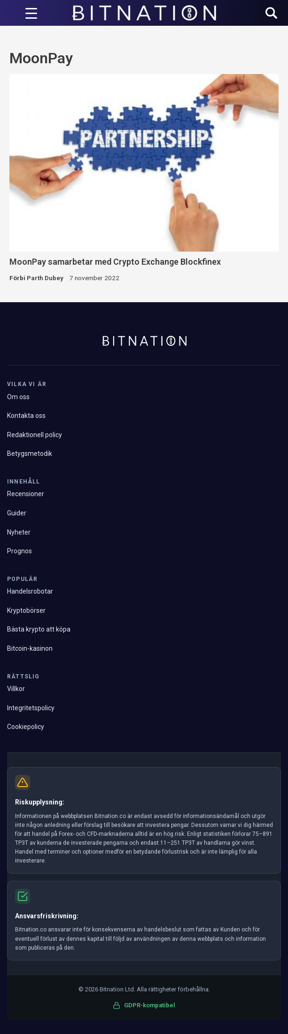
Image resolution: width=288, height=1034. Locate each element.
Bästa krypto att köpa (38, 629)
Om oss (18, 397)
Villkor (16, 688)
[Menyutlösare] (31, 13)
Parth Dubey (45, 278)
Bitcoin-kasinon (30, 648)
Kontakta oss (26, 415)
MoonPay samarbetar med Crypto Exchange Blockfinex (115, 262)
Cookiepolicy (25, 726)
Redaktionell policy (34, 435)
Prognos (19, 551)
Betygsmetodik (29, 453)
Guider (16, 513)
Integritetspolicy (30, 708)
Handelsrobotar (30, 591)
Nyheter (19, 532)
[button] (271, 14)
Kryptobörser (26, 610)
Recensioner (25, 494)
